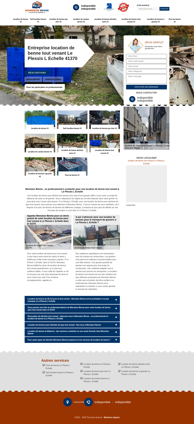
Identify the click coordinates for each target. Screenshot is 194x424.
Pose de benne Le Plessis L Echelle (58, 366)
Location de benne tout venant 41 (131, 20)
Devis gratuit (33, 79)
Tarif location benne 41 (38, 20)
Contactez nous (53, 79)
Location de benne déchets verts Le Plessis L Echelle (135, 365)
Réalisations (37, 73)
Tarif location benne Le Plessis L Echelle (60, 374)
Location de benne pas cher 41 (58, 20)
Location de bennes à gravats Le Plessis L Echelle (135, 372)
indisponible (88, 5)
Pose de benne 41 (175, 20)
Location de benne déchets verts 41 (105, 20)
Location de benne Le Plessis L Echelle (97, 365)
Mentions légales (112, 417)
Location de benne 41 (20, 20)
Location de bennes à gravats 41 (155, 20)
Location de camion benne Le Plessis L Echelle (96, 379)
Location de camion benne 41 (81, 20)
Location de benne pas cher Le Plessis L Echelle (97, 372)
